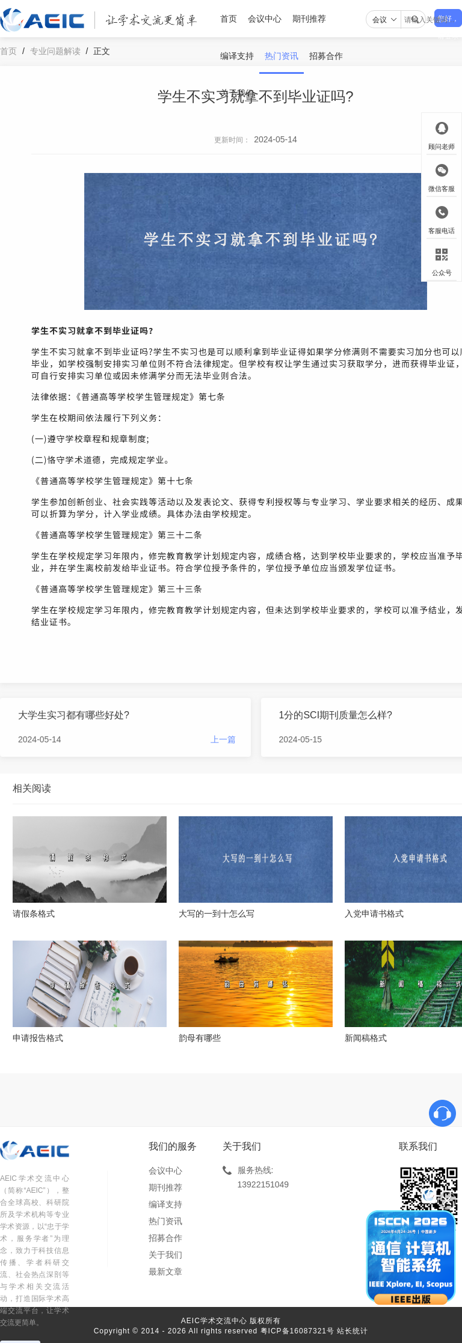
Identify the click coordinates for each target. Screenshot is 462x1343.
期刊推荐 (309, 18)
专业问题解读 (55, 51)
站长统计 (352, 1331)
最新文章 (165, 1271)
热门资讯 (281, 56)
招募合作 (326, 56)
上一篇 (223, 739)
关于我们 (237, 93)
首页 (228, 18)
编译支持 (237, 56)
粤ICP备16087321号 (297, 1331)
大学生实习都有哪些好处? (73, 715)
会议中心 (265, 18)
